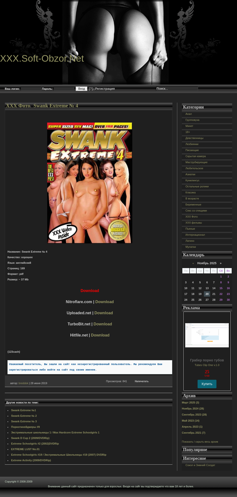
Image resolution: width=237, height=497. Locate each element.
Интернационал (195, 234)
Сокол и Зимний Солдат (200, 465)
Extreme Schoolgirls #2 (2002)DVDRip (35, 443)
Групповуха (192, 119)
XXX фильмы (193, 222)
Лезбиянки (191, 144)
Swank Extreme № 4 (55, 106)
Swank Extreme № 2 (24, 415)
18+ (187, 132)
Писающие (192, 150)
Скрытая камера (195, 156)
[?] (91, 88)
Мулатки (190, 246)
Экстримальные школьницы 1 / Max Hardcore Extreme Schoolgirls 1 (55, 432)
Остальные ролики (197, 186)
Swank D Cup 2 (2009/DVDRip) (30, 438)
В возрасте (192, 198)
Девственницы (194, 138)
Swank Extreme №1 (23, 410)
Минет (189, 125)
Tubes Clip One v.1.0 (207, 365)
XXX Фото (18, 106)
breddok (23, 383)
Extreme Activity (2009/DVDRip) (31, 460)
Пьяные (190, 228)
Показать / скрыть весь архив (200, 441)
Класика (190, 192)
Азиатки (190, 174)
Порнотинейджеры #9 (25, 426)
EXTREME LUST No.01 (25, 449)
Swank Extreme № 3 (24, 421)
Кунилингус (192, 180)
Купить (207, 384)
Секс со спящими (196, 210)
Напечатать (141, 381)
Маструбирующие (196, 162)
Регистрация (105, 88)
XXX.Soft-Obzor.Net (42, 58)
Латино (189, 240)
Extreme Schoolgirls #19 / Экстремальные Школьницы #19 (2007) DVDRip (58, 454)
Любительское (194, 168)
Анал (188, 113)
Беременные (193, 204)
